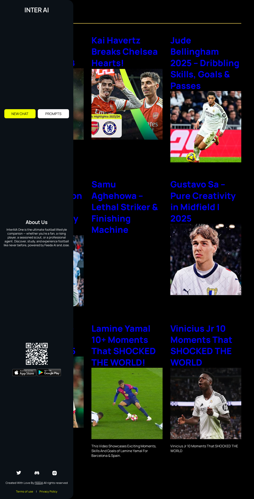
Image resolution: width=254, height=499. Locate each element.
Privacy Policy (48, 491)
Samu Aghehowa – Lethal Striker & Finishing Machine (125, 211)
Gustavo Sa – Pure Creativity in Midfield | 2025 (204, 205)
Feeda (39, 483)
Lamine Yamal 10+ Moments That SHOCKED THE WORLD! (124, 354)
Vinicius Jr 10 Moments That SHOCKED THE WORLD (202, 354)
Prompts (53, 113)
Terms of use (24, 491)
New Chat (19, 113)
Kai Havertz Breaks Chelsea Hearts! (125, 51)
